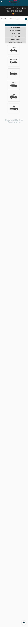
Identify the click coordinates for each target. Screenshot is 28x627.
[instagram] (20, 11)
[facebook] (8, 11)
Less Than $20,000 (15, 36)
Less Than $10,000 (15, 33)
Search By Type (15, 24)
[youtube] (16, 11)
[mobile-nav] (1, 2)
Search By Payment (15, 30)
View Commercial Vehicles (15, 42)
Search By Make (15, 27)
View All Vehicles (15, 39)
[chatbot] (24, 623)
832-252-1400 (8, 8)
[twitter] (12, 11)
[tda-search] (26, 19)
